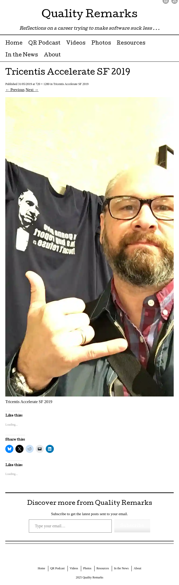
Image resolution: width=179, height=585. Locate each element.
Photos (101, 43)
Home (14, 43)
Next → (32, 90)
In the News (21, 55)
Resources (131, 43)
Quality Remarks (89, 15)
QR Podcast (44, 43)
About (52, 55)
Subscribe (132, 526)
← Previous (15, 90)
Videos (75, 43)
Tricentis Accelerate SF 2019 (70, 84)
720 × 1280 (43, 84)
